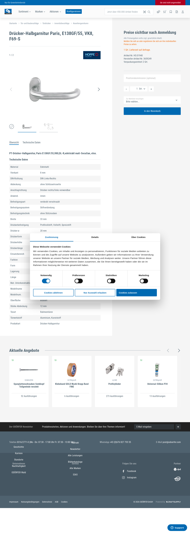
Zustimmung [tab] (51, 237)
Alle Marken (75, 496)
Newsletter (75, 477)
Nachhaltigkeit (19, 490)
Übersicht (14, 142)
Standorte (18, 484)
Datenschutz (47, 527)
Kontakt (75, 471)
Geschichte (19, 471)
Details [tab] (95, 237)
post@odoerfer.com (172, 442)
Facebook (129, 471)
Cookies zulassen (128, 292)
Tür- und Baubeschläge (30, 23)
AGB (57, 527)
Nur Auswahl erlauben (95, 292)
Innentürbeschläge (61, 23)
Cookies (64, 527)
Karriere (19, 477)
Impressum (14, 527)
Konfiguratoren (74, 11)
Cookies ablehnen (53, 292)
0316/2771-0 (23, 442)
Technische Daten (32, 142)
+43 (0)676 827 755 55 (120, 442)
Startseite (13, 23)
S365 (75, 503)
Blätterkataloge (75, 490)
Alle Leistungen (75, 484)
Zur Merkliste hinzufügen (135, 99)
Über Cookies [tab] (138, 237)
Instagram (129, 477)
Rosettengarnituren (80, 23)
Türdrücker (46, 23)
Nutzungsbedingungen (30, 527)
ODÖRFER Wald (19, 496)
